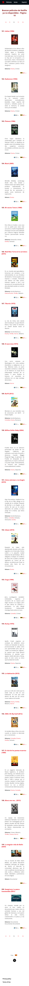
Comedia (7, 420)
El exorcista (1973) (11, 344)
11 (18, 22)
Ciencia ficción (9, 293)
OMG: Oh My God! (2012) (13, 714)
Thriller (16, 293)
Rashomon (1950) (11, 79)
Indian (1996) (9, 31)
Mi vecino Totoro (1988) (13, 208)
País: (14, 955)
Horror (16, 334)
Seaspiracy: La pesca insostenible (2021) (11, 890)
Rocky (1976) (9, 624)
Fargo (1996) (9, 580)
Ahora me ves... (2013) (13, 800)
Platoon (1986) (10, 121)
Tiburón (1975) (10, 303)
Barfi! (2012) (9, 394)
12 (23, 22)
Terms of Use (7, 982)
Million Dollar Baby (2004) (14, 430)
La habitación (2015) (12, 673)
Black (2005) (9, 163)
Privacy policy (7, 979)
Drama (13, 69)
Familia (7, 241)
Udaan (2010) (9, 530)
